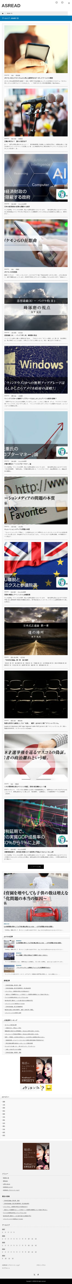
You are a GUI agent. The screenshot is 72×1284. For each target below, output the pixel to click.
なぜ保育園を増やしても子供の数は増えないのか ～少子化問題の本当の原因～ (29, 926)
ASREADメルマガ (8, 1187)
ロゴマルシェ (6, 1268)
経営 (4, 1132)
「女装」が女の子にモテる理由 (13, 1049)
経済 (15, 203)
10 (28, 1238)
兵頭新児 (20, 138)
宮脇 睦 (17, 269)
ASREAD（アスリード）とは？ (11, 1190)
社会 (12, 75)
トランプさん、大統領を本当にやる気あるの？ (17, 991)
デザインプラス (41, 1265)
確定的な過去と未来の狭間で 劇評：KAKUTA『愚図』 (19, 1009)
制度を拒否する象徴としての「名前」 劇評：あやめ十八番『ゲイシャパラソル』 (31, 723)
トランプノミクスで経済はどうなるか (15, 1003)
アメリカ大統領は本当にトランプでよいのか (16, 997)
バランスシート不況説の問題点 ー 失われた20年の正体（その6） (22, 1034)
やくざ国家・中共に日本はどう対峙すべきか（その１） (32, 955)
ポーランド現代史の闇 (10, 1025)
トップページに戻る (36, 866)
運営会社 (5, 1181)
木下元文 (20, 332)
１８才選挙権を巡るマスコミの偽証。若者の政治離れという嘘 (25, 786)
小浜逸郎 (20, 395)
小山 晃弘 (20, 526)
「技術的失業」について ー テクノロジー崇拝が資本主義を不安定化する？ (24, 1040)
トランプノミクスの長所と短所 (13, 1012)
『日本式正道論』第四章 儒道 (13, 1052)
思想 (15, 332)
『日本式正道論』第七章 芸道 (13, 985)
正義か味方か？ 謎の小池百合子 (15, 141)
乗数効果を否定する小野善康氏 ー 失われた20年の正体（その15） (22, 1031)
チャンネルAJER (22, 203)
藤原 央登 (20, 720)
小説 (12, 332)
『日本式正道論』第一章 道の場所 (16, 660)
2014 (3, 1249)
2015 (3, 1242)
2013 (3, 1255)
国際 (12, 395)
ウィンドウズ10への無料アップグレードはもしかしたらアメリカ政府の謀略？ (30, 398)
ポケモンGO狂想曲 (10, 272)
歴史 (17, 657)
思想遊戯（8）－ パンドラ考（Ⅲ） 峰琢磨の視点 (20, 335)
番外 (4, 1126)
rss (56, 2)
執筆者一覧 (6, 1178)
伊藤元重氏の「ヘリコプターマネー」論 (17, 464)
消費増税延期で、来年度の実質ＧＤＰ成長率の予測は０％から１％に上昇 (28, 852)
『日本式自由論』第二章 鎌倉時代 (14, 1006)
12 (35, 1238)
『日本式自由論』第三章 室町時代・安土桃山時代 (18, 988)
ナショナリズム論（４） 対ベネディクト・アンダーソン (20, 1046)
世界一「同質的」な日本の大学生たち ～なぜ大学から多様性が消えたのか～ (25, 1037)
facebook (62, 2)
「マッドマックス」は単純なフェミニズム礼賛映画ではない (33, 967)
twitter (59, 2)
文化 (15, 657)
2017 (3, 1229)
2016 (3, 1236)
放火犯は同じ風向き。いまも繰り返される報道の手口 (19, 1000)
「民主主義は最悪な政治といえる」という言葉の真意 (19, 1043)
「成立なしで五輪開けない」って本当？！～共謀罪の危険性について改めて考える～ (27, 994)
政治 (12, 138)
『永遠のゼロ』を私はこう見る (13, 1028)
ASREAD (34, 1281)
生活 (12, 526)
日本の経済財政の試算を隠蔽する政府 (17, 206)
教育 (4, 1114)
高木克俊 (18, 75)
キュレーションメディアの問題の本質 (17, 529)
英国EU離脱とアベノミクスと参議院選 (17, 595)
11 (32, 1238)
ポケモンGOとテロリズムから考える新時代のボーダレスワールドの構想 (28, 78)
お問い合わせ (6, 1184)
